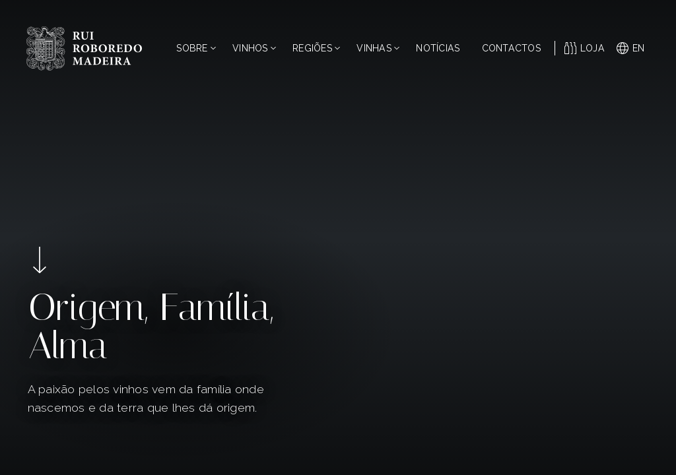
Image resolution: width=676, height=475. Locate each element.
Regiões (316, 48)
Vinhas (377, 48)
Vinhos (254, 48)
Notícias (437, 48)
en (631, 48)
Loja (584, 48)
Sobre (195, 48)
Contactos (511, 48)
